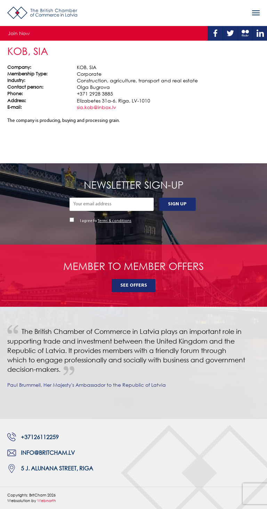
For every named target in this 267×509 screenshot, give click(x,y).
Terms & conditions (114, 221)
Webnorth (46, 500)
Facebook (215, 33)
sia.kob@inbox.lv (96, 107)
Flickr (245, 33)
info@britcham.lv (48, 452)
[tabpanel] (133, 363)
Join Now (19, 33)
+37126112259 (40, 437)
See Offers (133, 285)
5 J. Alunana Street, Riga (57, 468)
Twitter (230, 33)
